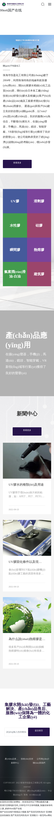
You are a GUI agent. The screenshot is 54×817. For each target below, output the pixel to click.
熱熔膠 (39, 250)
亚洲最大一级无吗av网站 (41, 815)
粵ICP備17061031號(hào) (14, 791)
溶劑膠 (39, 201)
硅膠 (39, 225)
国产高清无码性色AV (36, 812)
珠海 (26, 795)
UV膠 (15, 201)
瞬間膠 (15, 250)
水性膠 (15, 225)
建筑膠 (39, 274)
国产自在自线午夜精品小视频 (13, 812)
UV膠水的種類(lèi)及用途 (26, 484)
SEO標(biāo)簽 (35, 795)
